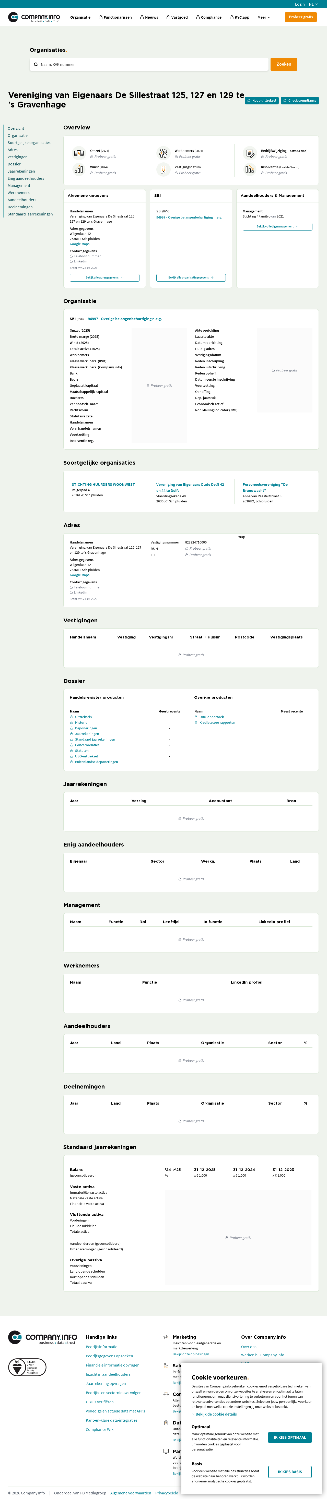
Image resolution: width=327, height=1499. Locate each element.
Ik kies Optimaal (290, 1437)
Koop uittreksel (261, 100)
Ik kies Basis (290, 1471)
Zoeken (284, 64)
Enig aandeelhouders (26, 178)
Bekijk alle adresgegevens (105, 277)
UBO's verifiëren (100, 1401)
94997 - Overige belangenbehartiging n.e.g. (189, 217)
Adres (13, 149)
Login (300, 4)
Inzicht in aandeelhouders (108, 1374)
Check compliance (299, 100)
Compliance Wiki (100, 1429)
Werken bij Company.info (262, 1354)
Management (19, 185)
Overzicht (16, 128)
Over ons (248, 1346)
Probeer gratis (301, 16)
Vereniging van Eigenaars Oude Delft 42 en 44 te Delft (190, 487)
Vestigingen (18, 156)
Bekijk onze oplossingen (191, 1354)
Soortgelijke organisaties (29, 142)
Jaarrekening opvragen (106, 1383)
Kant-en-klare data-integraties (111, 1420)
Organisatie (80, 17)
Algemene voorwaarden (130, 1492)
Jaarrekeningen (21, 171)
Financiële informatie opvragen (112, 1365)
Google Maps (79, 243)
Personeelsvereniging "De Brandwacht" (265, 487)
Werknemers (19, 192)
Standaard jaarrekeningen (30, 213)
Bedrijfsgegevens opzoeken (109, 1355)
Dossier (14, 163)
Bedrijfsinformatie (101, 1346)
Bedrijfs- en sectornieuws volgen (114, 1392)
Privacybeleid (166, 1492)
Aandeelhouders (22, 199)
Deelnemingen (20, 206)
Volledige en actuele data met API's (115, 1410)
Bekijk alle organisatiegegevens (191, 277)
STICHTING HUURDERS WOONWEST (103, 484)
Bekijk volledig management (278, 226)
